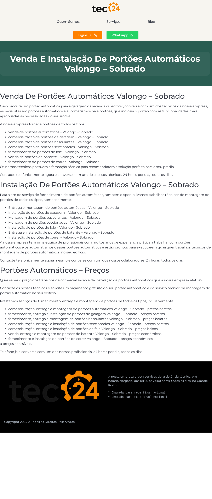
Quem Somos (39, 22)
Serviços (114, 22)
